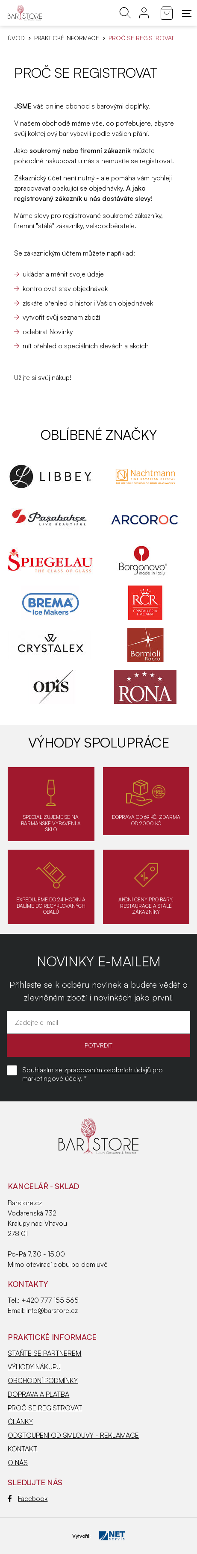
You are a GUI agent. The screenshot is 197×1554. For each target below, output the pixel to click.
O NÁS (18, 1462)
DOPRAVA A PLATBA (38, 1394)
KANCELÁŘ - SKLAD (43, 1186)
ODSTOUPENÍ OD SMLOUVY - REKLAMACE (73, 1435)
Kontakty (27, 1284)
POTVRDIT (98, 1045)
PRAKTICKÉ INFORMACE (66, 38)
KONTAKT (22, 1449)
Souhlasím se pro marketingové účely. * (92, 1074)
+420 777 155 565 (50, 1300)
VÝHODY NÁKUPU (34, 1367)
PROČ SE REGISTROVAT (45, 1408)
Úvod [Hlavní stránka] (16, 38)
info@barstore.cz (52, 1310)
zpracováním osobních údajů (107, 1069)
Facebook (27, 1498)
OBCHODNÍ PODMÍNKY (43, 1380)
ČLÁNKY (20, 1421)
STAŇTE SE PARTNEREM (44, 1353)
